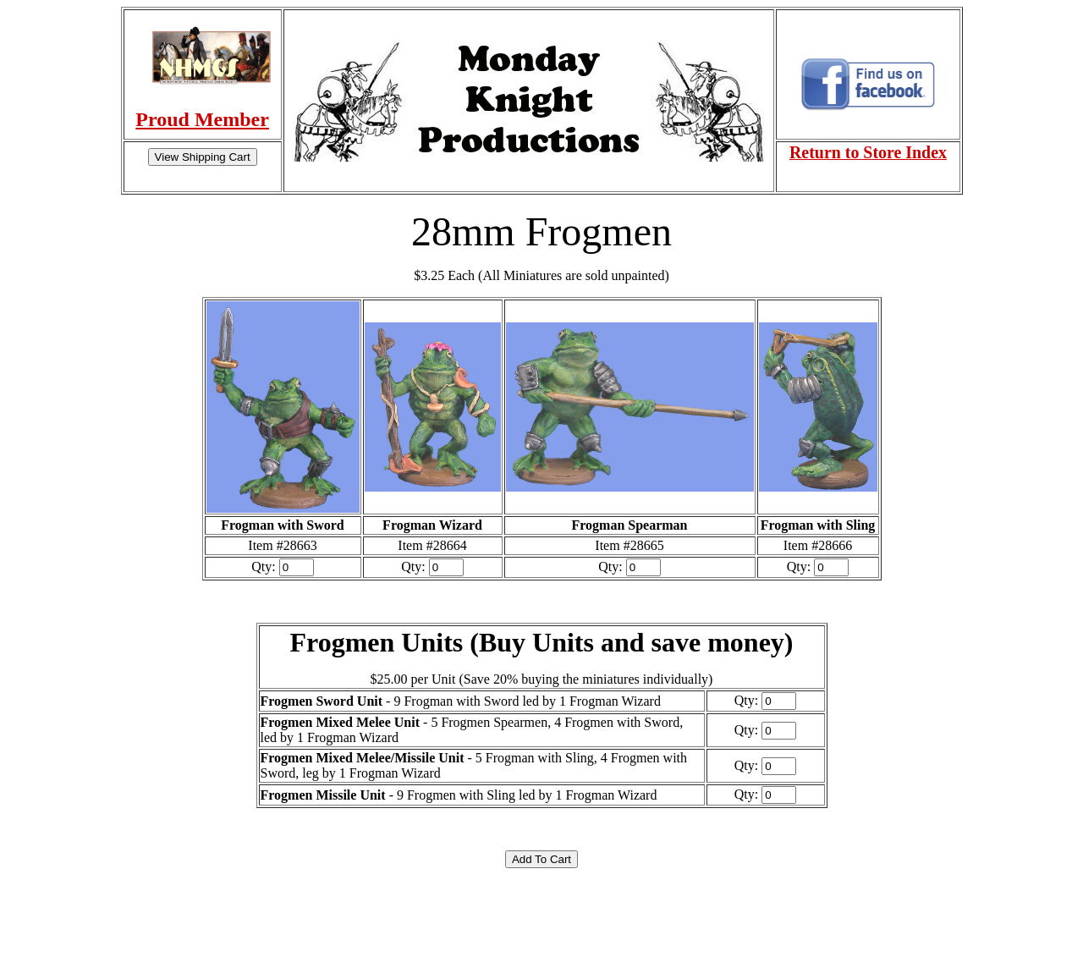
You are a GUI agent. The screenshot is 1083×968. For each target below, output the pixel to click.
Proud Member (202, 119)
